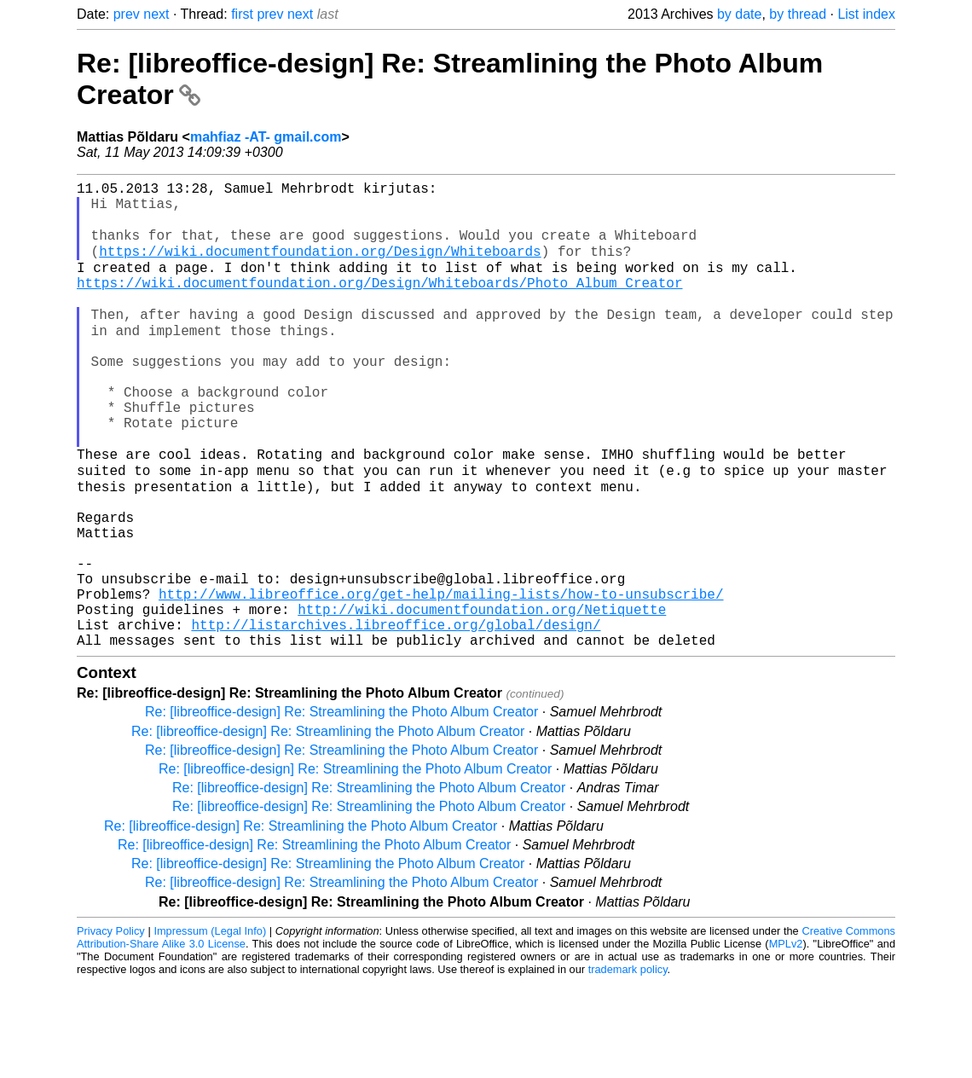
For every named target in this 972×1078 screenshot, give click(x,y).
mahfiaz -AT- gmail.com (266, 137)
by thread (797, 14)
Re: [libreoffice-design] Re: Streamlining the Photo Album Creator (341, 807)
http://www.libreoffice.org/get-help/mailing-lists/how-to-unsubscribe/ (441, 678)
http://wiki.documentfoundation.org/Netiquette (482, 697)
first (242, 14)
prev (126, 14)
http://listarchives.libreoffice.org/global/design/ (395, 716)
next (156, 14)
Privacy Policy (111, 1026)
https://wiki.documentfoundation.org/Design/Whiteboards (320, 266)
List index (866, 14)
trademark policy (628, 1064)
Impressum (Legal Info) (209, 1026)
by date (739, 14)
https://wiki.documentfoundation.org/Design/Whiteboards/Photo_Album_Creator (379, 303)
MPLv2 (786, 1039)
